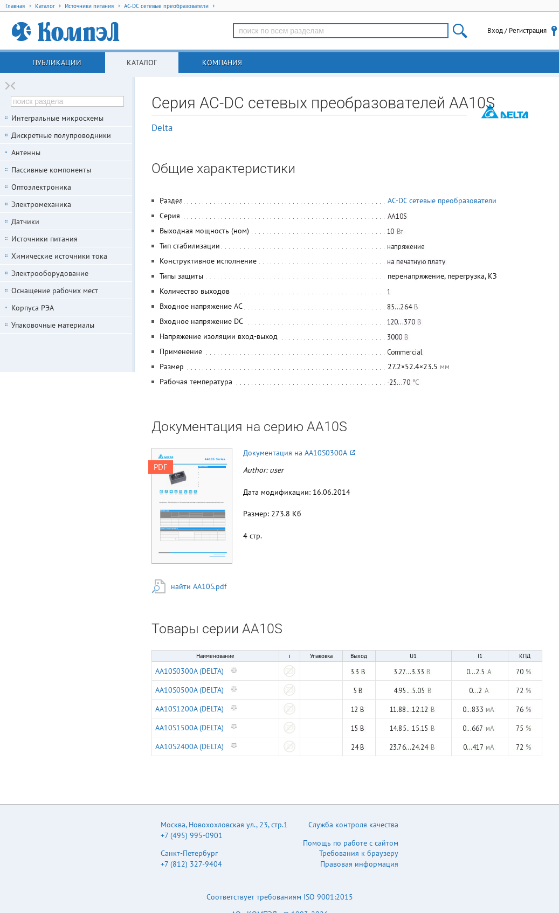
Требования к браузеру (358, 853)
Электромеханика (41, 204)
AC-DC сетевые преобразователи (442, 200)
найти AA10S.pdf (198, 586)
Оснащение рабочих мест (54, 290)
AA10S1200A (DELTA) (189, 709)
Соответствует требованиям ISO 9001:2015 (279, 897)
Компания (222, 62)
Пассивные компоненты (51, 170)
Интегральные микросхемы (57, 118)
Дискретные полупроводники (61, 135)
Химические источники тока (59, 256)
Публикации (56, 62)
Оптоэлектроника (41, 187)
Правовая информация (359, 864)
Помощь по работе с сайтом (350, 843)
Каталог (142, 62)
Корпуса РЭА (32, 308)
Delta (161, 128)
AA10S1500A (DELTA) (189, 727)
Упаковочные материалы (52, 325)
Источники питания (44, 239)
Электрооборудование (49, 273)
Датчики (25, 221)
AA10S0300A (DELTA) (189, 671)
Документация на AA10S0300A (299, 453)
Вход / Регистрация (517, 30)
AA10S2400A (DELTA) (189, 746)
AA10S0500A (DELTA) (189, 690)
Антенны (25, 152)
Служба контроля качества (353, 824)
